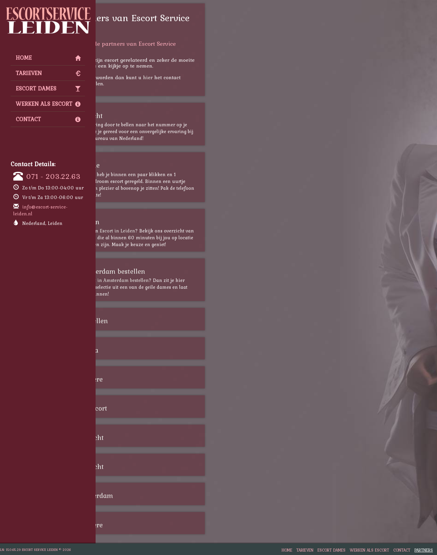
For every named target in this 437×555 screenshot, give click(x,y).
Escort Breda (135, 350)
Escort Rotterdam (142, 495)
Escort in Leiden (174, 230)
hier (204, 77)
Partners (423, 550)
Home (48, 58)
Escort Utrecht (138, 437)
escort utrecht (137, 116)
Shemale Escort (140, 408)
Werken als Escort (48, 104)
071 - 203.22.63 (53, 176)
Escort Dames (48, 88)
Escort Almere (137, 379)
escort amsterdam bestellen (158, 271)
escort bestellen (140, 321)
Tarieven (48, 73)
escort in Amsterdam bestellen (172, 280)
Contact (48, 119)
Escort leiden (136, 222)
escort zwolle (136, 165)
